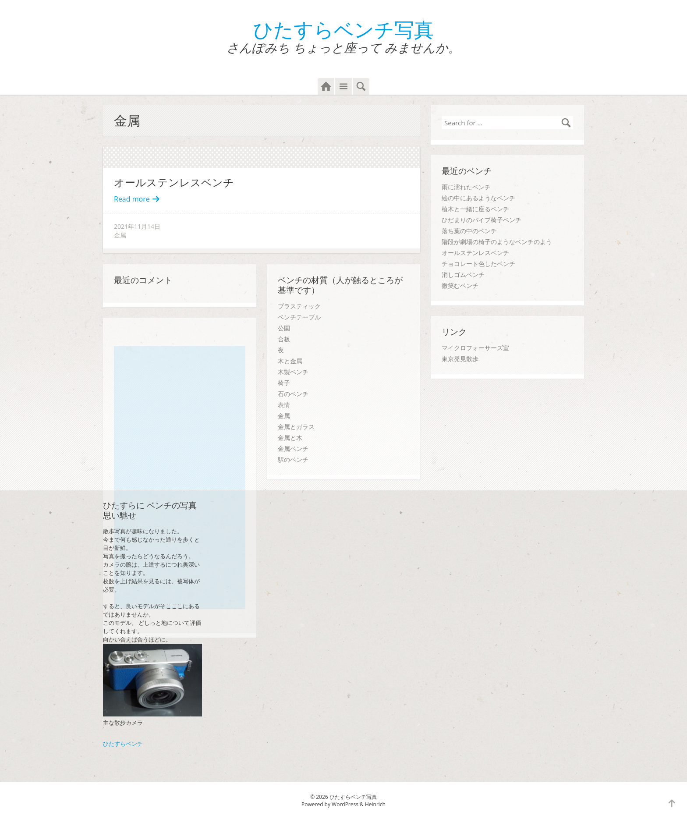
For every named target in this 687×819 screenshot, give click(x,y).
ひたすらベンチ (123, 744)
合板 (284, 339)
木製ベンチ (293, 372)
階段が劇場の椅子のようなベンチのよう (497, 242)
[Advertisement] (182, 477)
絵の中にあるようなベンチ (478, 198)
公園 (284, 328)
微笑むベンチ (460, 285)
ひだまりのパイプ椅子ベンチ (481, 220)
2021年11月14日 (137, 226)
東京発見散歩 (460, 359)
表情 (284, 405)
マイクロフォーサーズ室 (475, 348)
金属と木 (290, 437)
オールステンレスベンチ (174, 182)
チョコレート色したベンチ (478, 263)
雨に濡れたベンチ (466, 187)
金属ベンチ (293, 448)
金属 (120, 235)
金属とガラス (296, 426)
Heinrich (375, 804)
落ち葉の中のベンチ (469, 231)
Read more (137, 199)
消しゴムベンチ (463, 274)
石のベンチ (293, 394)
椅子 (284, 383)
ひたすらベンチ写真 (343, 29)
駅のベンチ (293, 459)
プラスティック (299, 306)
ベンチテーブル (299, 317)
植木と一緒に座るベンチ (475, 209)
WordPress (345, 804)
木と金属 (290, 361)
